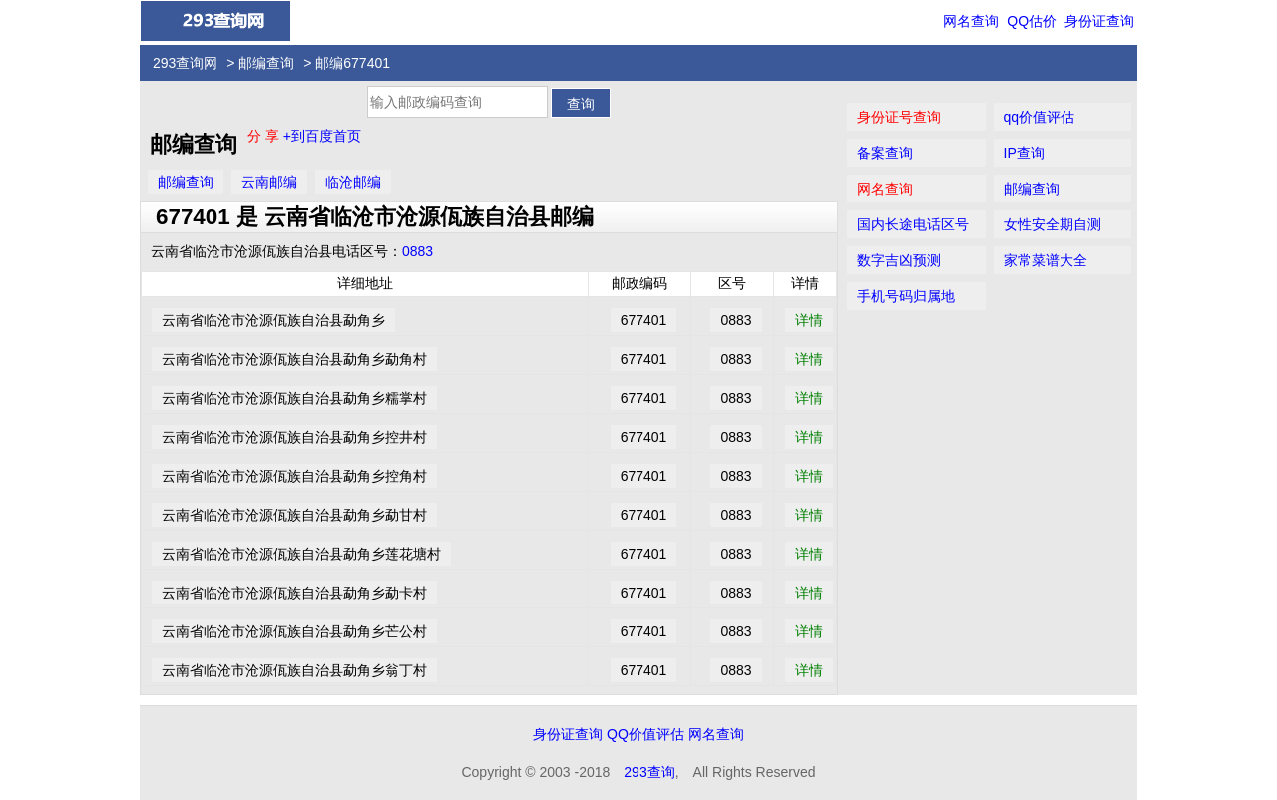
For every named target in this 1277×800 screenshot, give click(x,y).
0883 (417, 251)
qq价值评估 (1039, 117)
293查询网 (185, 63)
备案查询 (885, 153)
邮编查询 (266, 63)
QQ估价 (1032, 21)
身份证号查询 (899, 117)
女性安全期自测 (1052, 224)
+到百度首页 (322, 136)
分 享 (265, 136)
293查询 (649, 772)
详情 (809, 320)
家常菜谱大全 (1045, 260)
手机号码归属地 (906, 296)
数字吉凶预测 (899, 260)
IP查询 (1024, 153)
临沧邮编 (353, 182)
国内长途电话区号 (913, 224)
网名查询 (971, 21)
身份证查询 (1099, 21)
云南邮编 (269, 182)
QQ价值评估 (645, 734)
